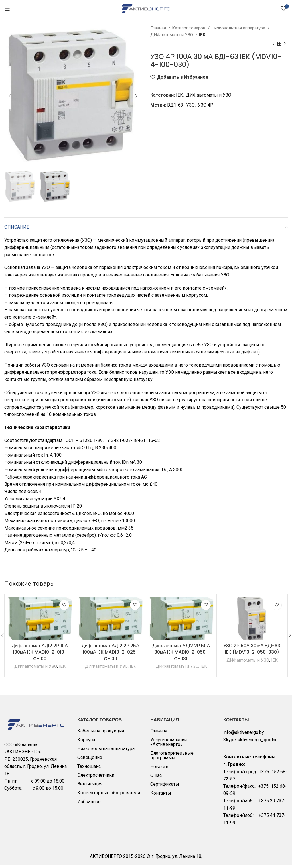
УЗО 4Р (205, 105)
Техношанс (89, 766)
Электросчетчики (95, 775)
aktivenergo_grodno (258, 739)
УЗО (190, 105)
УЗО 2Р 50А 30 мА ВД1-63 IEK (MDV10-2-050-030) (252, 648)
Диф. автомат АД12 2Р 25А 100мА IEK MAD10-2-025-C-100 (110, 652)
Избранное (89, 801)
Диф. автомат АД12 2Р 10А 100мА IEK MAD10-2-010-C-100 (40, 652)
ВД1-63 (175, 105)
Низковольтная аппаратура (238, 27)
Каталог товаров (189, 27)
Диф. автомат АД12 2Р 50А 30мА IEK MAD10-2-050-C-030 (181, 652)
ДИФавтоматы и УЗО (172, 34)
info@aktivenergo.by (243, 732)
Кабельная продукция (100, 731)
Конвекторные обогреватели (108, 792)
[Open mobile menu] (7, 8)
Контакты (160, 793)
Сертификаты (164, 784)
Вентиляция (89, 784)
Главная (158, 27)
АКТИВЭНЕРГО (106, 856)
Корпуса (86, 739)
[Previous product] (273, 44)
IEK (202, 34)
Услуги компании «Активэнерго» (168, 742)
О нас (156, 775)
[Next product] (285, 44)
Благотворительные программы (172, 755)
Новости (159, 766)
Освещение (89, 757)
